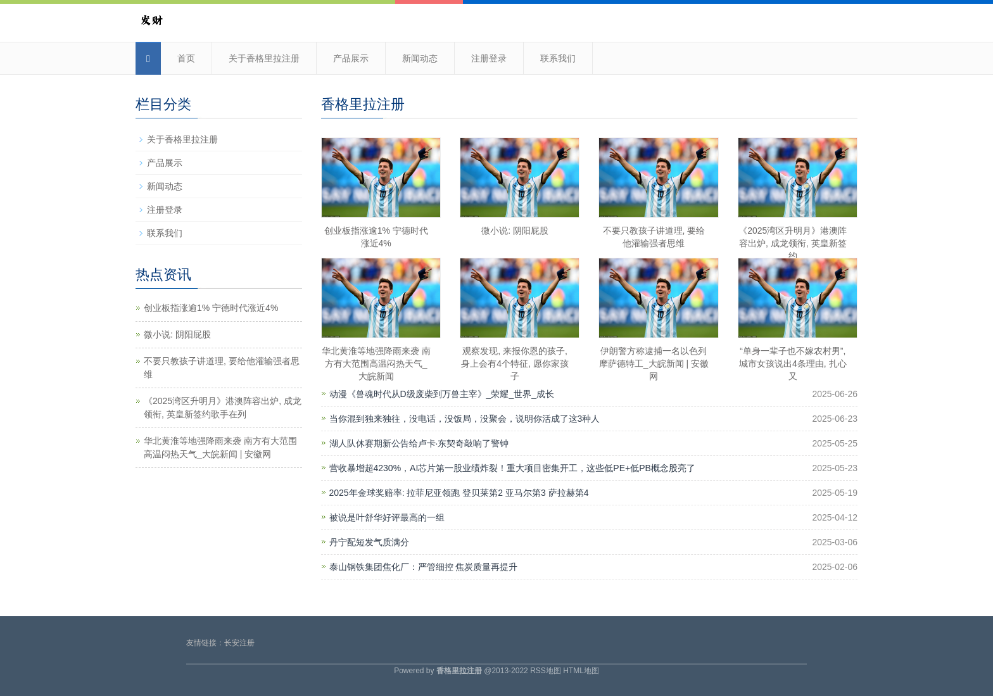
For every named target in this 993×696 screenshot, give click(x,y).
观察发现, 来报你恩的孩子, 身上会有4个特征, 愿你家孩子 (515, 363)
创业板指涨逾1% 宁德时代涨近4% (211, 308)
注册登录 (489, 58)
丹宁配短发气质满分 (369, 542)
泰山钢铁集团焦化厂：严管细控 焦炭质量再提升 (423, 567)
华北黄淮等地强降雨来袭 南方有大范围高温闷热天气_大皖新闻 (376, 363)
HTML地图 (581, 670)
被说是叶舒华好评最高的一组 (387, 517)
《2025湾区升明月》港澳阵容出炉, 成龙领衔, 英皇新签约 (792, 243)
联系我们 (558, 58)
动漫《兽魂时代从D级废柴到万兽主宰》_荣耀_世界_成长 (441, 394)
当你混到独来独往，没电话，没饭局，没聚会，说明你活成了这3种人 (464, 419)
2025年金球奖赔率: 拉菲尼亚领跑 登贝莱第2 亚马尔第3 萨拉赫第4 (459, 493)
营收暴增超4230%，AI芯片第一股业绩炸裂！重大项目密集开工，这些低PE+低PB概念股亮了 (512, 468)
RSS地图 (545, 670)
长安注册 (239, 642)
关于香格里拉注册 (264, 58)
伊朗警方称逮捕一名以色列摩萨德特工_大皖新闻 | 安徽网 (654, 363)
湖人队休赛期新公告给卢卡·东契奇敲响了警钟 (419, 443)
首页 (186, 58)
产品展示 (351, 58)
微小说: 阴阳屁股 (514, 230)
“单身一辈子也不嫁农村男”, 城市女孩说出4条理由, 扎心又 (793, 363)
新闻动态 (420, 58)
